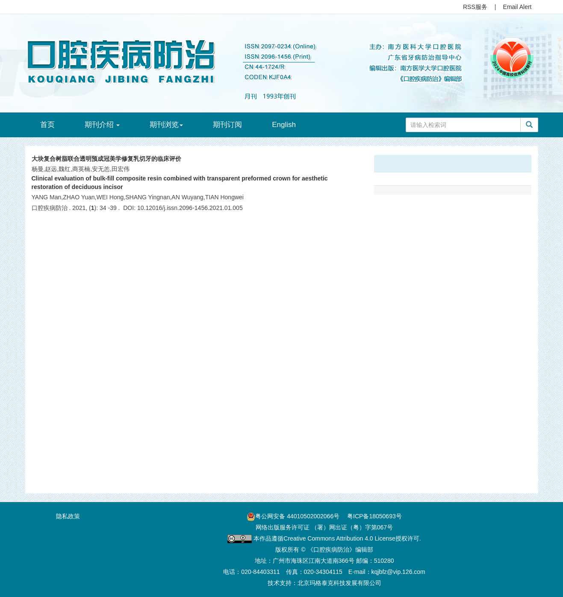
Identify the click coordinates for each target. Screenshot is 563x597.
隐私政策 (68, 516)
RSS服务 (475, 6)
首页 (47, 125)
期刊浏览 (166, 125)
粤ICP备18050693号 (374, 516)
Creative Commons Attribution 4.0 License (339, 538)
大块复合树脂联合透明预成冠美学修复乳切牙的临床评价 (106, 158)
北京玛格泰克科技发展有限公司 (339, 582)
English (284, 125)
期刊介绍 (102, 125)
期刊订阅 (227, 125)
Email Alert (517, 6)
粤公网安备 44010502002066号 (297, 516)
